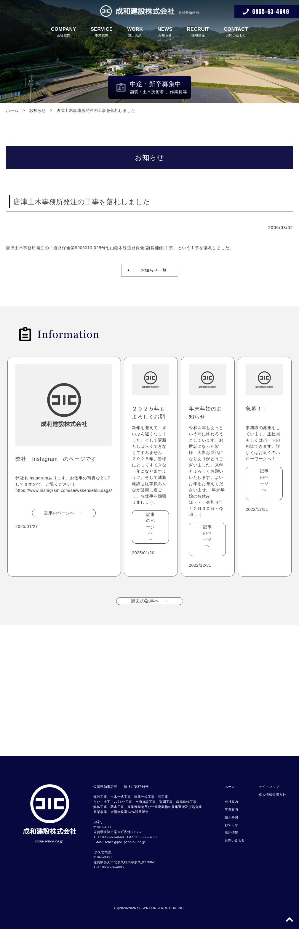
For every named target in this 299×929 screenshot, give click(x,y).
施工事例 (231, 817)
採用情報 (198, 32)
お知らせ (164, 32)
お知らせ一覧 (151, 270)
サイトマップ (269, 786)
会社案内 (63, 32)
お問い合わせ (236, 32)
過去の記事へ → (150, 600)
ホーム (12, 110)
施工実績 (135, 32)
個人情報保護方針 (272, 794)
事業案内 (102, 32)
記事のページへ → (63, 513)
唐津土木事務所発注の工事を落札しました (95, 110)
